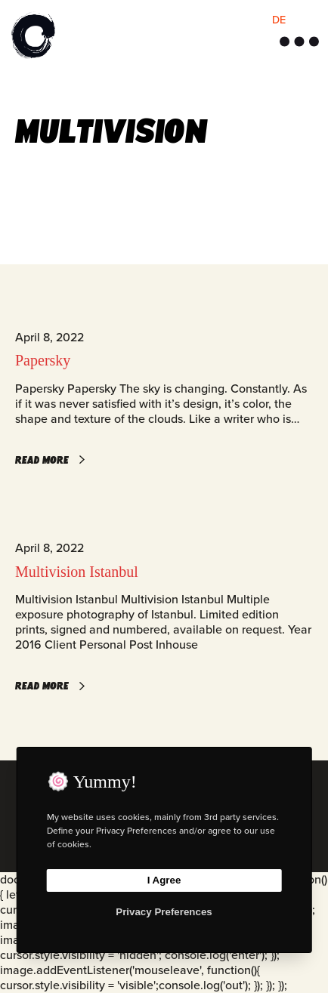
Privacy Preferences (164, 911)
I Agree (164, 880)
